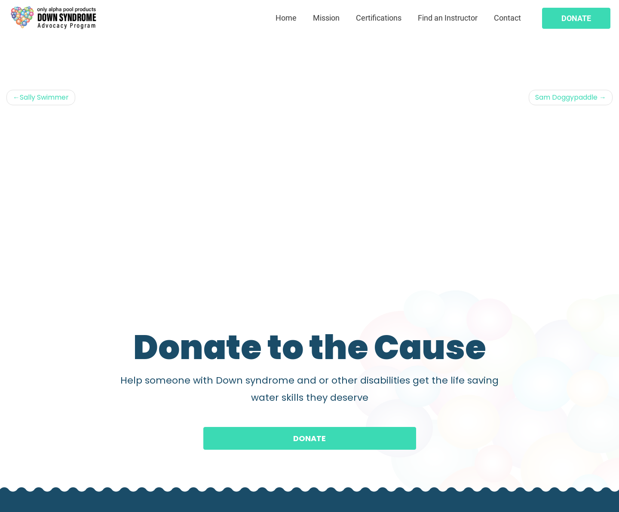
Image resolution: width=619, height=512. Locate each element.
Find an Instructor (448, 17)
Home (286, 17)
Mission (326, 17)
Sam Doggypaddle (566, 97)
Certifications (378, 17)
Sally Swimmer (44, 97)
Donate (576, 18)
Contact (507, 17)
